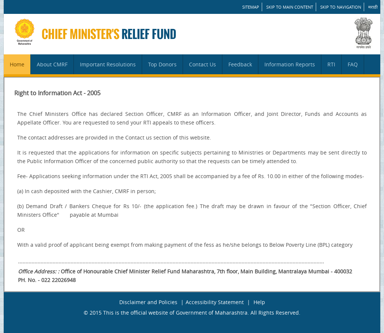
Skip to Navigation (340, 7)
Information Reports (289, 64)
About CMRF (52, 64)
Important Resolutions (108, 64)
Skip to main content (289, 7)
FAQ (353, 64)
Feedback (240, 64)
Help (259, 302)
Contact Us (202, 64)
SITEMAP (250, 7)
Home (17, 64)
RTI (331, 64)
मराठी (373, 7)
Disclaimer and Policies (148, 302)
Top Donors (162, 64)
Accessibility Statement (215, 302)
